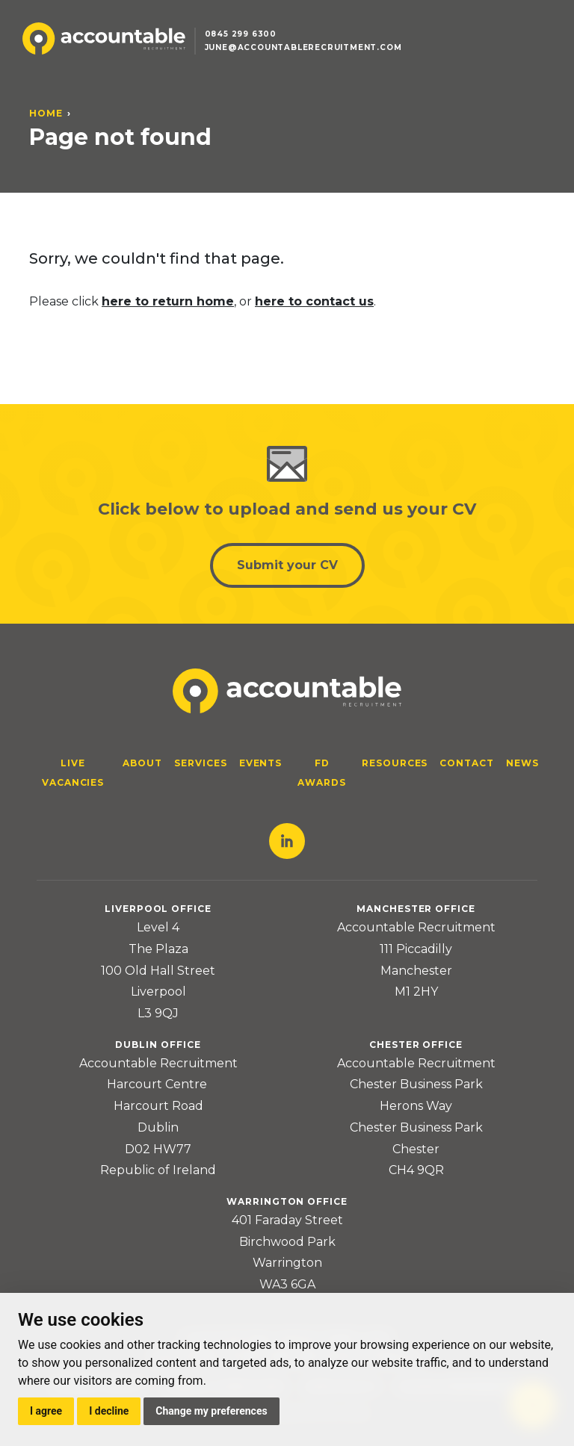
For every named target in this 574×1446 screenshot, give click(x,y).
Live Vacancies (73, 772)
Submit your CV (287, 565)
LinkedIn (287, 841)
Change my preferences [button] (211, 1411)
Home (46, 113)
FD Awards (321, 772)
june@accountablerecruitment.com (303, 47)
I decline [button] (109, 1411)
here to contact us (314, 301)
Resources (395, 763)
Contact (466, 763)
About (142, 763)
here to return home (168, 301)
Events (261, 763)
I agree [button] (46, 1411)
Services (200, 763)
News (522, 763)
